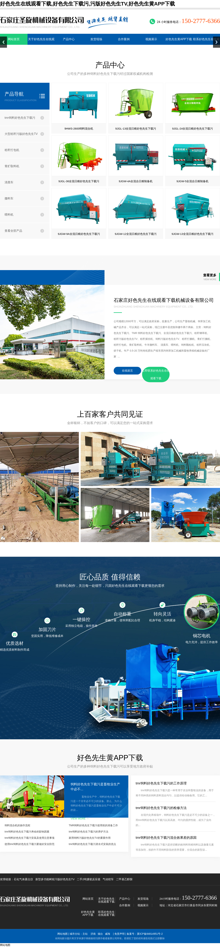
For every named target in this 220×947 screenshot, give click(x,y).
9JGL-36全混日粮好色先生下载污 (78, 181)
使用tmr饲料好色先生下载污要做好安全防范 (29, 844)
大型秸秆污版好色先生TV (21, 133)
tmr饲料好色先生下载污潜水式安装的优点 (92, 844)
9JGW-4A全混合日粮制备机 (136, 181)
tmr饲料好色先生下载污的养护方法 (88, 831)
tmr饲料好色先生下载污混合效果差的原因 (166, 837)
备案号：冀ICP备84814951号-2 (145, 933)
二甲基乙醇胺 (124, 879)
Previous (3, 42)
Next (216, 42)
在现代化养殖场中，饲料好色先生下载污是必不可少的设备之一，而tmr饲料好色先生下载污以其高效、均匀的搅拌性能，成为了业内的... (175, 820)
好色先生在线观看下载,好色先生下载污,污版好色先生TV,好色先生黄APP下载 (87, 4)
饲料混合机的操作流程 (17, 825)
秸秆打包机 (12, 150)
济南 (93, 933)
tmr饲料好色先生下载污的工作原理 (161, 783)
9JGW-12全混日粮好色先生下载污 (136, 233)
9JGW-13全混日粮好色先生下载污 (192, 233)
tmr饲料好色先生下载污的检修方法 (161, 808)
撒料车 (9, 198)
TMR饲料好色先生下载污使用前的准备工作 (93, 825)
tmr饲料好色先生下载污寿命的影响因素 (27, 831)
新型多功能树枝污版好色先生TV (55, 879)
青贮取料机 (12, 166)
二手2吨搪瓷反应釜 (88, 879)
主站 (85, 933)
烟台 (100, 933)
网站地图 (62, 933)
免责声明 (119, 933)
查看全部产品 (13, 230)
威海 (107, 933)
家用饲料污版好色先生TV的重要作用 (90, 837)
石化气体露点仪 (23, 879)
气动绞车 (108, 879)
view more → (80, 818)
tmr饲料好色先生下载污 (20, 117)
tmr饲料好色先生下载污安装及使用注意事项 (29, 837)
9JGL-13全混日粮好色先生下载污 (135, 128)
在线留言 (127, 370)
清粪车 (9, 182)
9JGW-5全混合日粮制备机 (193, 181)
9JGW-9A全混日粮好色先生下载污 (79, 233)
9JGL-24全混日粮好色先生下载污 (192, 128)
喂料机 (9, 214)
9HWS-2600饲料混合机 (79, 128)
